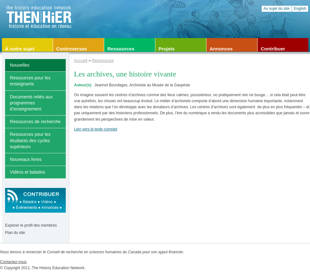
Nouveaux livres (26, 159)
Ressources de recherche (35, 121)
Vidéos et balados (27, 172)
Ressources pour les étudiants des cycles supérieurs (30, 140)
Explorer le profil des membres (31, 225)
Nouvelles (20, 65)
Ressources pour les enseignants (30, 80)
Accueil (80, 60)
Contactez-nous (13, 262)
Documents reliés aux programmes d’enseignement (31, 102)
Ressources (103, 60)
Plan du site (15, 232)
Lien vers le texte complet (95, 129)
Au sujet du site (277, 8)
